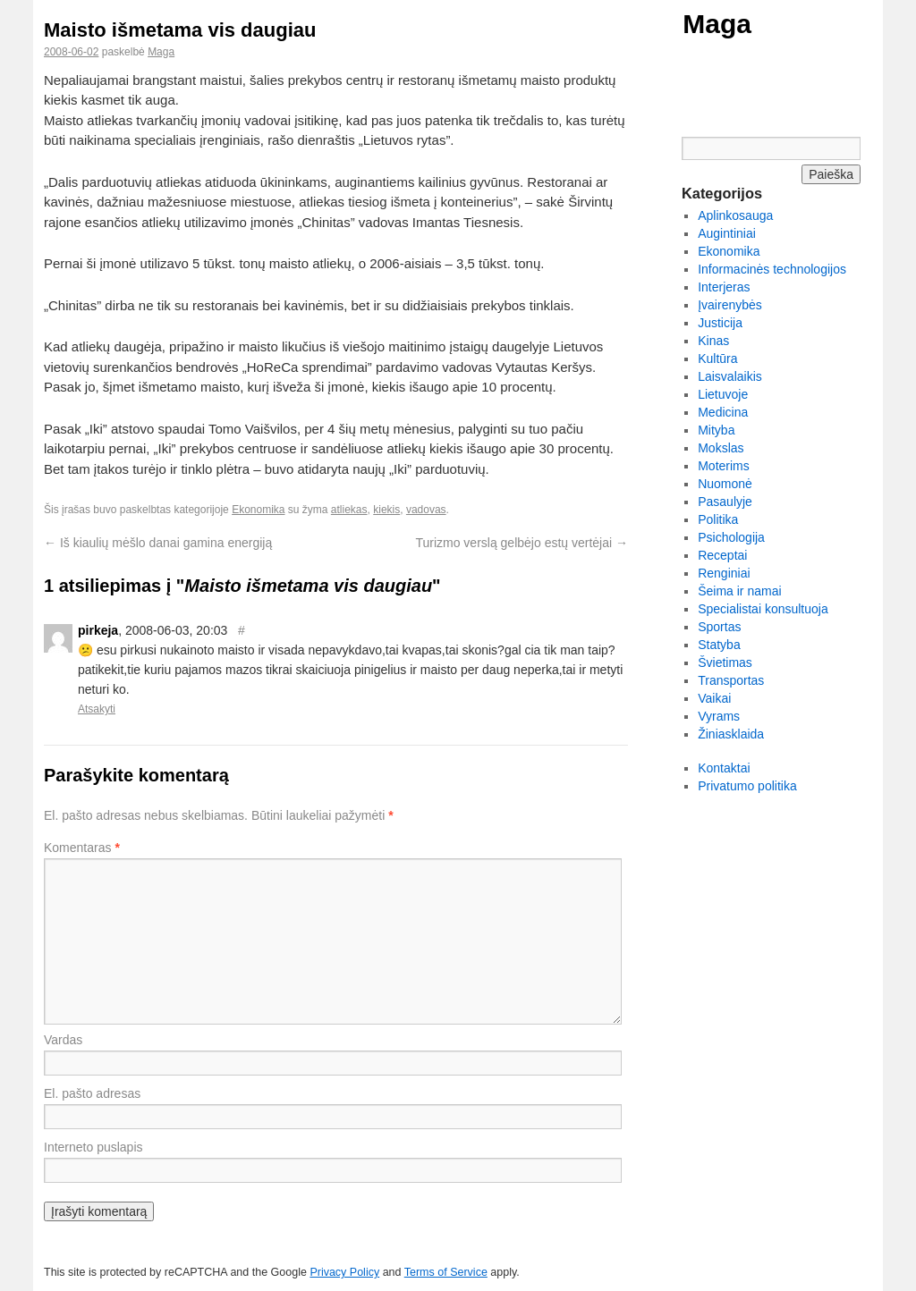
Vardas (63, 1040)
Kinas (713, 340)
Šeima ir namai (739, 591)
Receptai (722, 555)
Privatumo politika (747, 786)
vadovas (426, 509)
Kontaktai (724, 768)
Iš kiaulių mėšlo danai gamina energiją (158, 543)
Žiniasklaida (731, 734)
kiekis (386, 509)
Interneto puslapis (93, 1147)
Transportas (731, 680)
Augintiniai (727, 233)
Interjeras (724, 287)
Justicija (720, 323)
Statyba (719, 644)
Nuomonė (725, 484)
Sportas (719, 627)
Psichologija (731, 537)
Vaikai (714, 698)
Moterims (724, 466)
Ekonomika (258, 509)
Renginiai (724, 573)
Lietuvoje (723, 394)
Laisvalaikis (730, 376)
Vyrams (719, 716)
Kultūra (717, 358)
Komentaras (82, 847)
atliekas (349, 509)
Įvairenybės (730, 305)
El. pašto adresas (92, 1093)
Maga (717, 23)
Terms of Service (446, 1272)
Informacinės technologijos (772, 269)
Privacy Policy (344, 1272)
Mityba (716, 430)
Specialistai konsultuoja (763, 609)
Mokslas (720, 448)
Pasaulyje (725, 501)
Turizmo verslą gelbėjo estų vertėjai (521, 543)
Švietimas (725, 662)
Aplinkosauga (735, 215)
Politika (718, 519)
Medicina (723, 412)
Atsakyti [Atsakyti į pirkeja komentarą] (96, 709)
